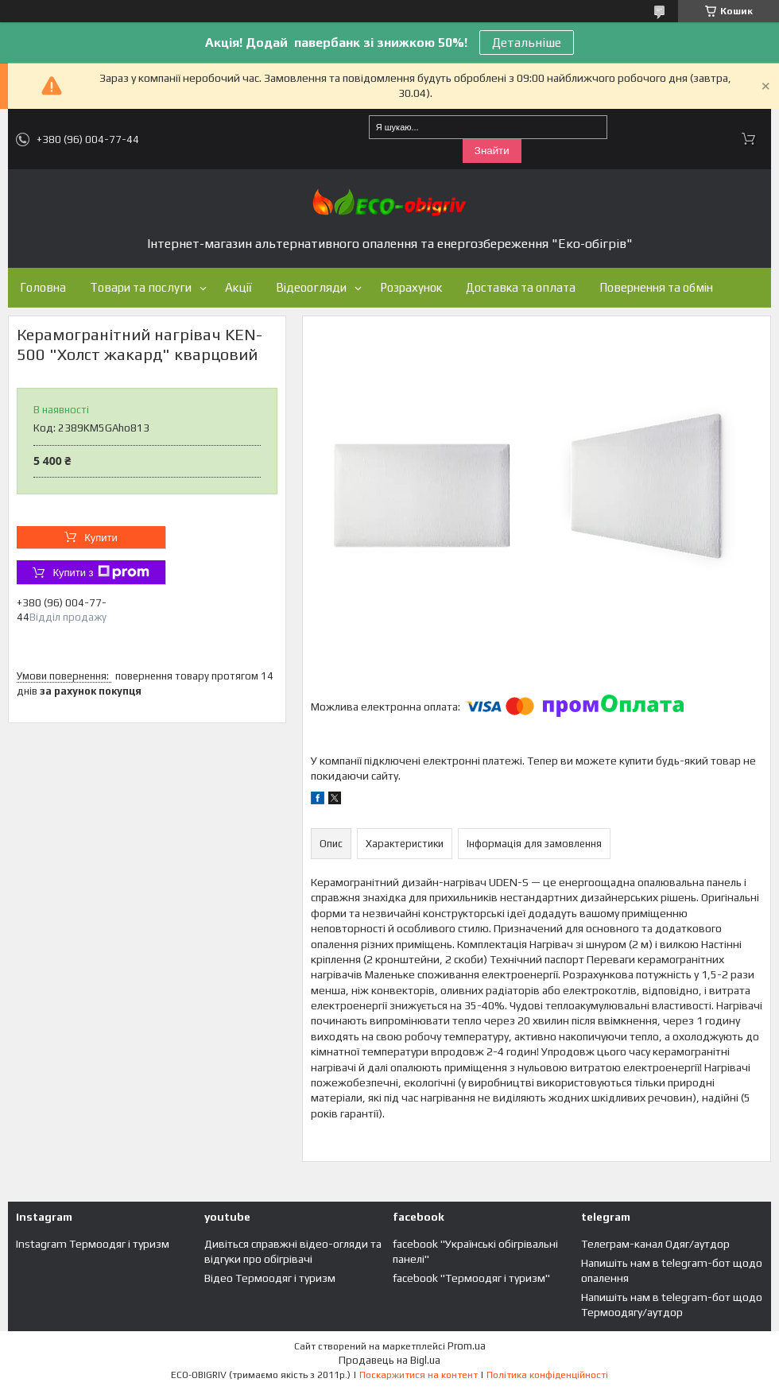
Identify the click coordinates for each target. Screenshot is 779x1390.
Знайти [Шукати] (492, 151)
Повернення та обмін (656, 287)
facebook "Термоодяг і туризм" (471, 1278)
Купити (101, 538)
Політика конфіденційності (547, 1374)
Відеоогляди (311, 287)
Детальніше (526, 42)
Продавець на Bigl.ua (389, 1360)
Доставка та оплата (521, 287)
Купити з (100, 572)
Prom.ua (467, 1346)
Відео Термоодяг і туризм (269, 1278)
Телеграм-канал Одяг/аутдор (655, 1243)
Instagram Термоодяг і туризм (92, 1243)
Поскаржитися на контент (418, 1374)
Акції (238, 287)
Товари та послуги (141, 287)
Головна (43, 287)
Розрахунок (411, 287)
